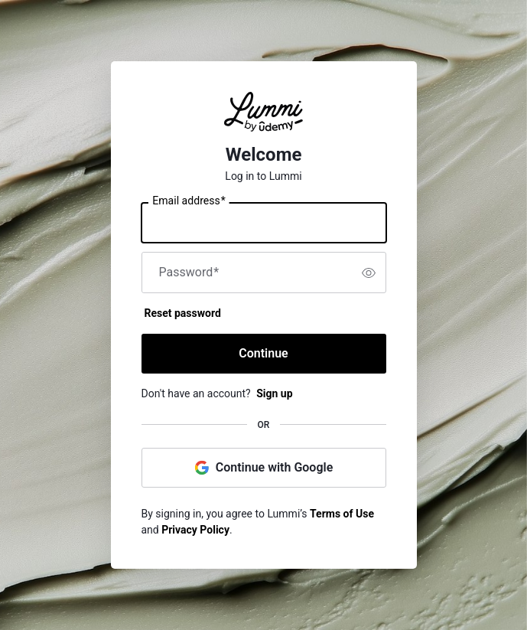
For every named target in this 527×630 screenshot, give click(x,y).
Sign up (274, 393)
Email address (188, 201)
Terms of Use (342, 514)
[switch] (368, 272)
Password (189, 272)
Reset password (183, 313)
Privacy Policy (195, 530)
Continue (263, 353)
